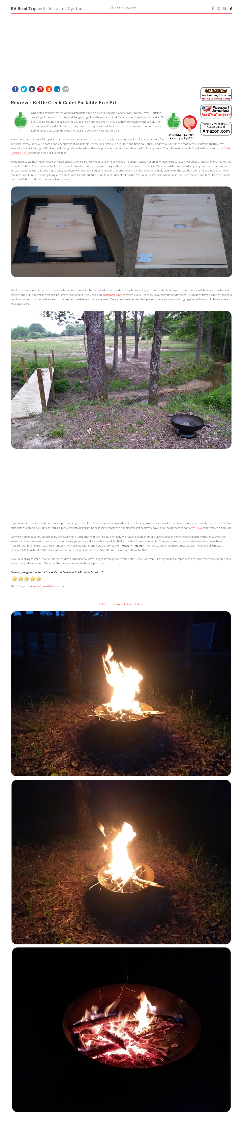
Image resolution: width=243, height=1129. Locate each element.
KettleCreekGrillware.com (48, 586)
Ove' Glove (196, 528)
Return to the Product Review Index (120, 604)
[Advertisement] (121, 47)
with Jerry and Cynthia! (47, 8)
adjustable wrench (113, 295)
